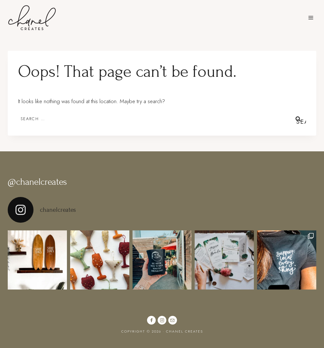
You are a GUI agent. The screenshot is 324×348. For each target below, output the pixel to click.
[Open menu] (310, 17)
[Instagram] (162, 320)
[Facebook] (151, 320)
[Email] (172, 320)
